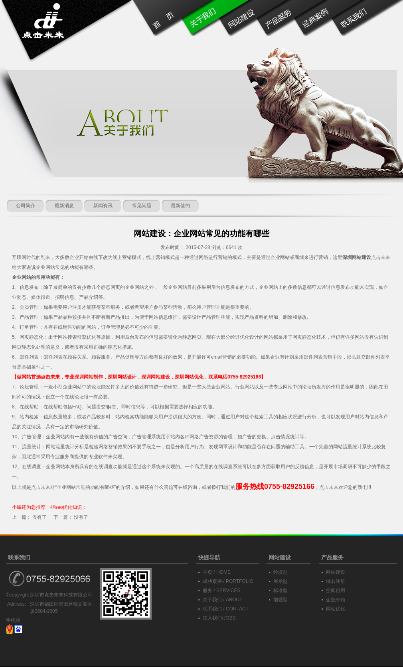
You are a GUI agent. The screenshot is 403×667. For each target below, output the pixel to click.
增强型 (280, 599)
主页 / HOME (217, 572)
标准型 (280, 590)
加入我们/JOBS (219, 618)
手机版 (13, 620)
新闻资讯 (103, 205)
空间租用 (335, 590)
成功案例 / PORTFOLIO (228, 581)
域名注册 (335, 581)
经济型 (280, 572)
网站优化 (335, 609)
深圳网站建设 (356, 257)
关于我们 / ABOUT (222, 599)
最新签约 (180, 205)
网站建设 (335, 572)
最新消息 (64, 205)
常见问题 (141, 205)
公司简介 (25, 205)
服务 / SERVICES (221, 590)
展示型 (280, 581)
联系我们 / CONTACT (226, 609)
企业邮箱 (335, 599)
